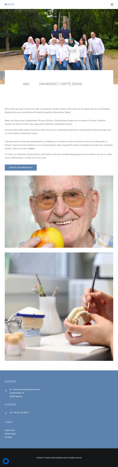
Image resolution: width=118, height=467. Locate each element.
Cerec (31, 148)
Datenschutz (10, 434)
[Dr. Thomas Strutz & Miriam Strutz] (9, 4)
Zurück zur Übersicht (21, 167)
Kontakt (8, 437)
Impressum (10, 430)
